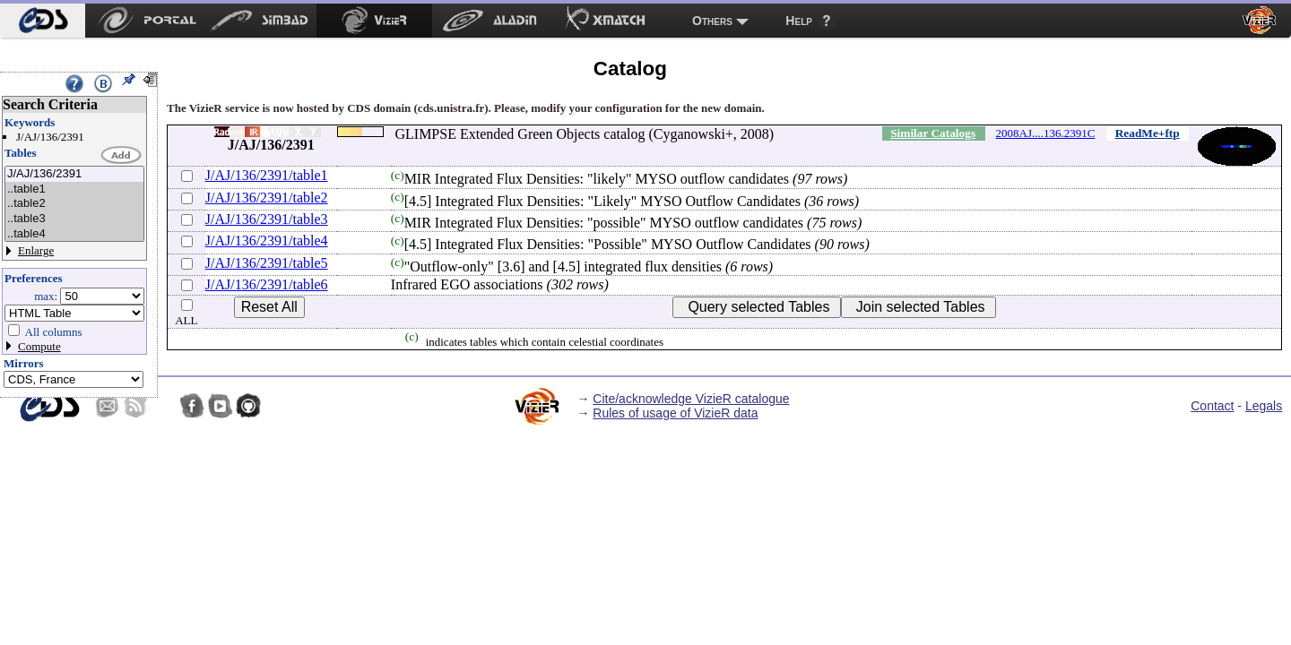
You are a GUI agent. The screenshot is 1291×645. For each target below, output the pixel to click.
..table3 (74, 219)
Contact (1212, 406)
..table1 (74, 189)
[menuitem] (42, 21)
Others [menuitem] (712, 20)
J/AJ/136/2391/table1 (266, 175)
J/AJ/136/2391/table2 (266, 197)
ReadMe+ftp (1147, 133)
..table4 (74, 234)
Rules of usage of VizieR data (675, 413)
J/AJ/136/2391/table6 (266, 284)
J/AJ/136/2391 (74, 174)
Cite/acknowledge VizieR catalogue (691, 398)
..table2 (74, 203)
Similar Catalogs (932, 133)
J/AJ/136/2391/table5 (266, 263)
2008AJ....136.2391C (1046, 133)
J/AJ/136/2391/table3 (266, 219)
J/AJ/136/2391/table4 (266, 240)
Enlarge (36, 250)
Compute (39, 346)
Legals (1263, 406)
